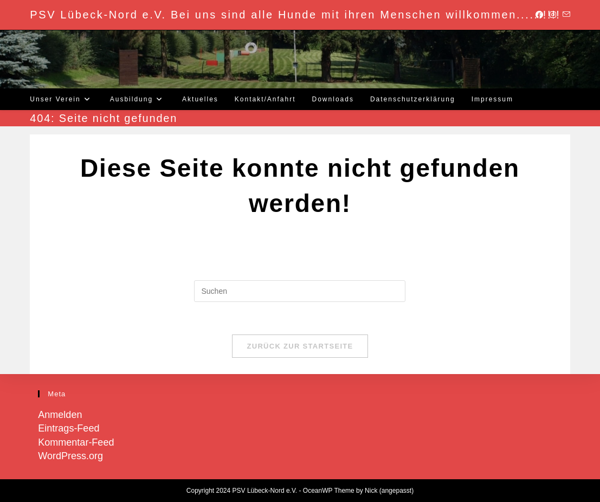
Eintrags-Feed (68, 428)
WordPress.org (70, 455)
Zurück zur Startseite (300, 346)
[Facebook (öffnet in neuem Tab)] (539, 14)
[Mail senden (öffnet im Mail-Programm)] (564, 14)
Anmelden (60, 414)
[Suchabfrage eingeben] (299, 291)
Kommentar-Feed (76, 442)
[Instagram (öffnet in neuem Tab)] (552, 14)
